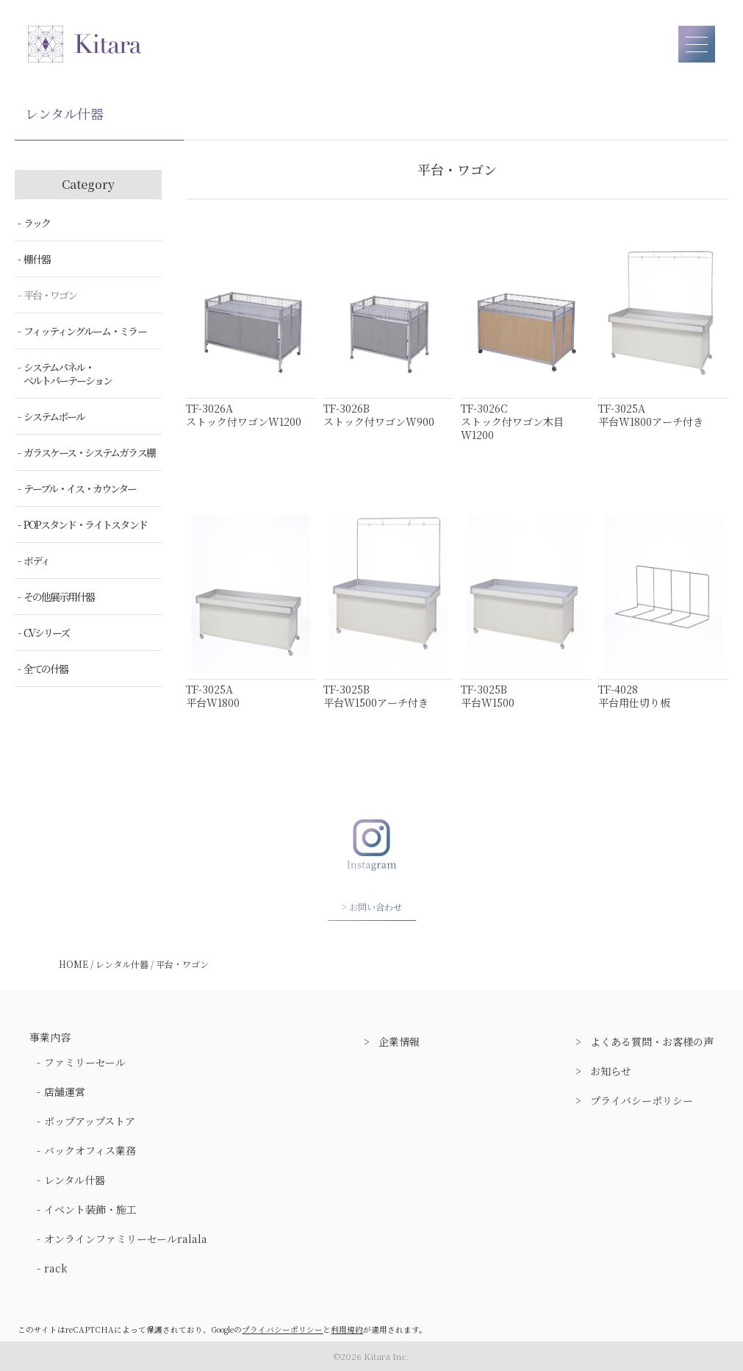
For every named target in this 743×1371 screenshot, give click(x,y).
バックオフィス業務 (90, 1150)
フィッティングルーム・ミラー (85, 331)
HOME (73, 964)
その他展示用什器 (59, 596)
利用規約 (347, 1329)
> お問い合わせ (372, 906)
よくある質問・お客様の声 (652, 1041)
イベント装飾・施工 (90, 1209)
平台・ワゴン (50, 295)
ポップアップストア (89, 1121)
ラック (37, 223)
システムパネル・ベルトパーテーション (68, 374)
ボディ (36, 560)
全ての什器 (46, 668)
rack (56, 1268)
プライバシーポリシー (641, 1100)
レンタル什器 (122, 964)
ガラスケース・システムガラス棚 (89, 452)
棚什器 (37, 259)
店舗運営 (64, 1091)
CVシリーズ (46, 632)
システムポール (54, 416)
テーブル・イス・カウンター (80, 488)
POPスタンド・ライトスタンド (85, 524)
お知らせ (610, 1071)
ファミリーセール (85, 1062)
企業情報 (399, 1041)
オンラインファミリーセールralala (125, 1238)
